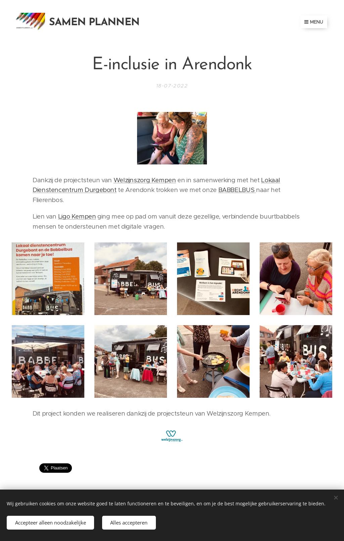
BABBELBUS (237, 190)
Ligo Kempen (77, 216)
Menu (313, 22)
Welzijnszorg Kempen (145, 180)
